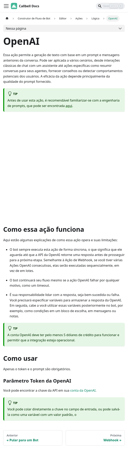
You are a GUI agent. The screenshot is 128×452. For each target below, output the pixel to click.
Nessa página (16, 28)
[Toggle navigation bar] (6, 6)
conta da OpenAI (83, 390)
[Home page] (7, 18)
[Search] (110, 6)
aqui (69, 106)
